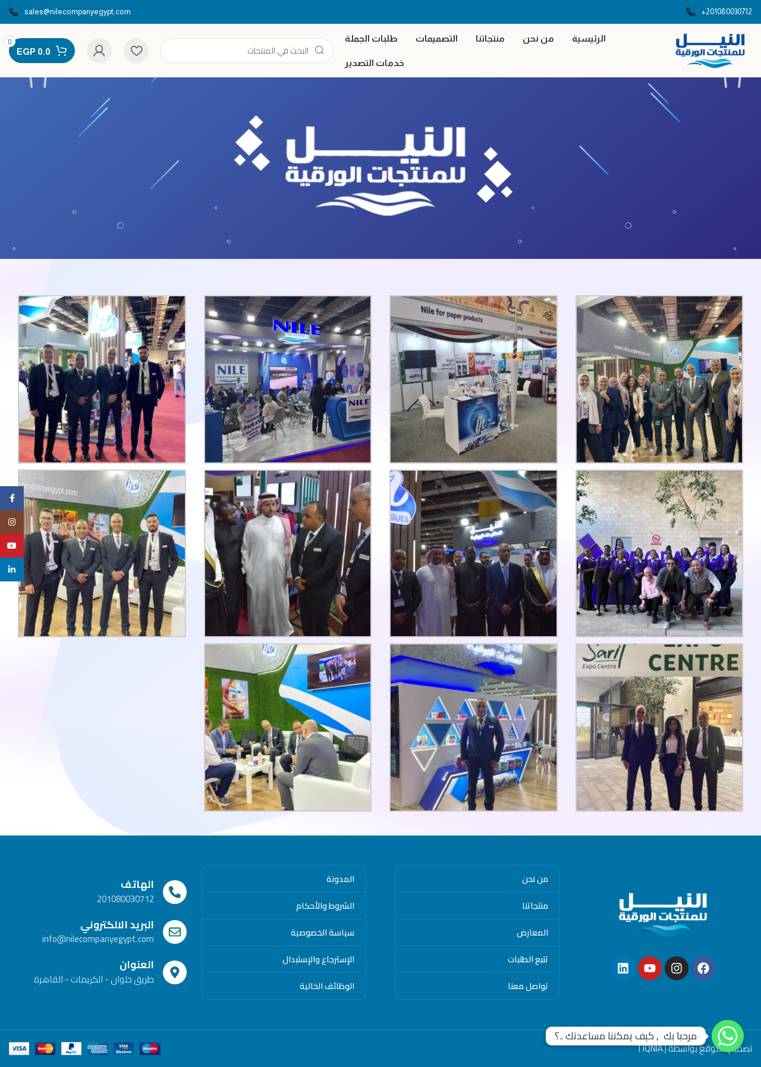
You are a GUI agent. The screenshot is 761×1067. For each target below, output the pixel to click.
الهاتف (137, 884)
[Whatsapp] (728, 1036)
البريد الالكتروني (117, 924)
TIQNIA (650, 1048)
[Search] (247, 50)
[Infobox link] (719, 12)
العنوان (137, 964)
